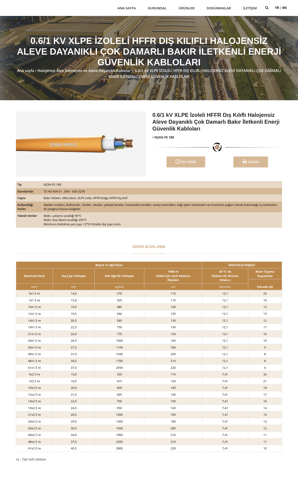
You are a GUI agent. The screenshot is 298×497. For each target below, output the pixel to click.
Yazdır (250, 161)
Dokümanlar (219, 8)
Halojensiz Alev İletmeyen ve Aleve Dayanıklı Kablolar (84, 70)
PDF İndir (186, 161)
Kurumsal (157, 8)
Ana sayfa (25, 70)
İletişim (250, 8)
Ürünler (186, 8)
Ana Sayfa (126, 8)
